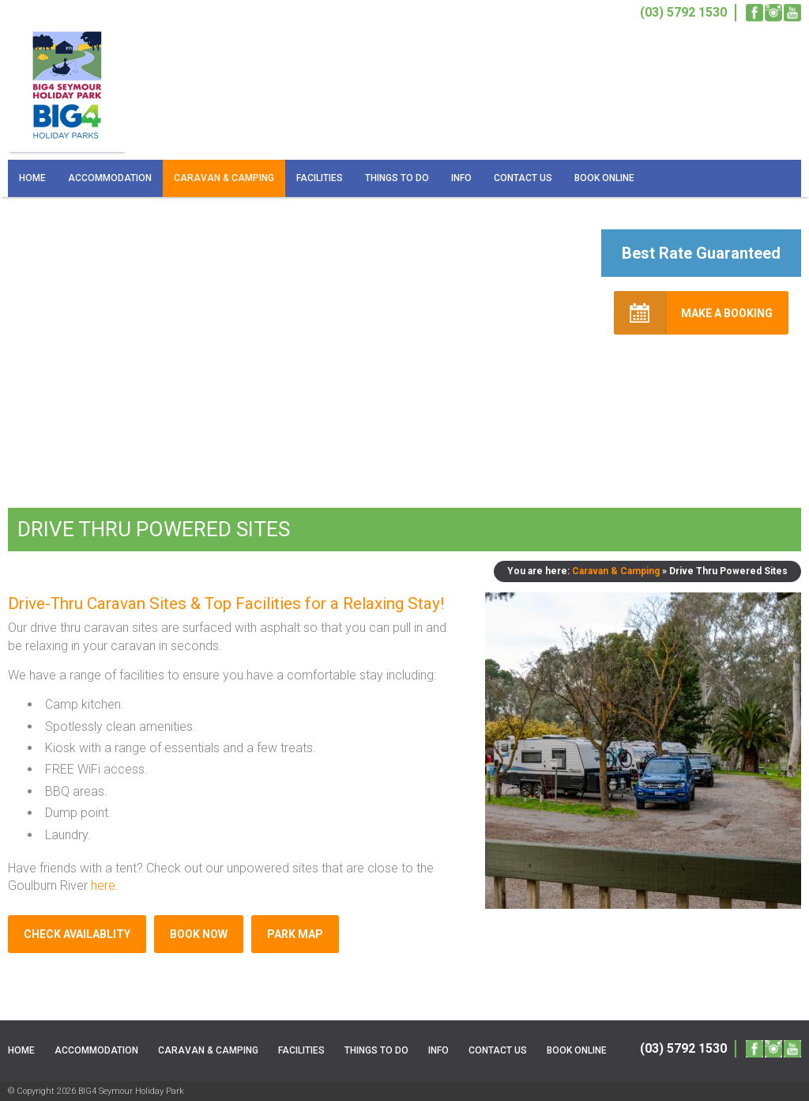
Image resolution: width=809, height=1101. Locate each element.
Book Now (199, 934)
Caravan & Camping (224, 178)
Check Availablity (77, 934)
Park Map (295, 934)
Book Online (604, 178)
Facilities (319, 178)
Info (461, 178)
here (103, 885)
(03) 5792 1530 (683, 1048)
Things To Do (397, 178)
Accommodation (110, 178)
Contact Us (523, 178)
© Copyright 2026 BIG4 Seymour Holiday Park (96, 1091)
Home (32, 178)
